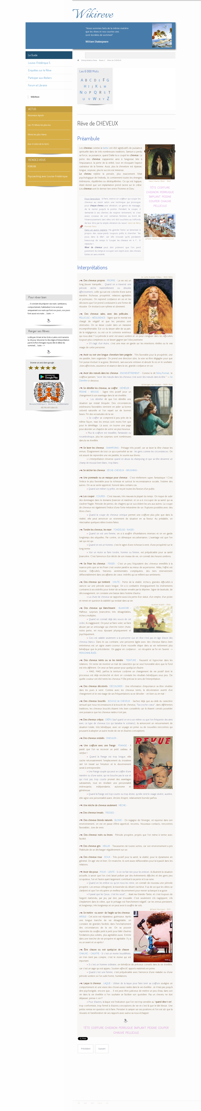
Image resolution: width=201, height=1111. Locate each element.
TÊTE (153, 187)
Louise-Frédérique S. (39, 62)
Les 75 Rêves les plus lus (39, 125)
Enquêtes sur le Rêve (39, 70)
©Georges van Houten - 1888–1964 (157, 384)
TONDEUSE (119, 529)
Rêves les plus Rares (37, 134)
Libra (52, 407)
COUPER (154, 201)
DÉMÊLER (124, 388)
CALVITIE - (96, 953)
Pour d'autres (95, 1001)
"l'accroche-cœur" (145, 704)
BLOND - (119, 820)
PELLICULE (160, 206)
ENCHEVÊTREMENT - (130, 373)
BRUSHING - (132, 470)
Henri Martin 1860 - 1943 (160, 181)
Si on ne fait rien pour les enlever (133, 872)
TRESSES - (110, 812)
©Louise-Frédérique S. (38, 404)
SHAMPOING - (113, 447)
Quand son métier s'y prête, (102, 488)
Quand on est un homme (101, 544)
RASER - (131, 529)
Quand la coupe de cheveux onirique (108, 514)
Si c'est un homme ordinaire (102, 964)
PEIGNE (166, 196)
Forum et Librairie (37, 85)
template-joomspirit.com (200, 1089)
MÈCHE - (123, 805)
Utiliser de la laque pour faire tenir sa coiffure (137, 983)
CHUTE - (117, 582)
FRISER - (112, 563)
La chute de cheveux (99, 597)
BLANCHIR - (125, 608)
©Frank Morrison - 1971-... (161, 909)
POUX (103, 872)
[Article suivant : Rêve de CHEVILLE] (102, 1049)
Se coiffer (94, 417)
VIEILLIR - (107, 846)
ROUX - (108, 857)
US (56, 407)
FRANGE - (123, 745)
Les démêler (97, 399)
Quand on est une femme (102, 533)
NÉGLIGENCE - (99, 317)
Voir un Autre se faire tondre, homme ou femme (114, 552)
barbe (105, 148)
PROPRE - (112, 280)
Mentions (52, 404)
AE (42, 407)
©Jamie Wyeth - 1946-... (162, 604)
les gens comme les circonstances (151, 451)
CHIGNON (152, 192)
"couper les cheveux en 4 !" (123, 240)
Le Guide (32, 55)
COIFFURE (163, 187)
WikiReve (35, 97)
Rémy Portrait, (163, 373)
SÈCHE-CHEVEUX (115, 470)
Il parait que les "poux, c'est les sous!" (107, 894)
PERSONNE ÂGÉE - (88, 653)
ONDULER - (112, 738)
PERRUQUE (167, 192)
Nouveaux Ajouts (36, 115)
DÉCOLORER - (116, 686)
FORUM (32, 166)
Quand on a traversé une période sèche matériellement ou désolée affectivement (105, 288)
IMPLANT (155, 196)
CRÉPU (108, 719)
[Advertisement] (49, 243)
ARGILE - (83, 916)
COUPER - (101, 496)
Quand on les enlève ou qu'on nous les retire (111, 883)
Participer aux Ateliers (40, 77)
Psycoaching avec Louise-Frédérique (47, 176)
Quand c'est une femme (101, 972)
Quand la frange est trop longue (107, 756)
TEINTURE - (132, 660)
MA (45, 407)
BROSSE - (96, 391)
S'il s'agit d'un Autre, (99, 343)
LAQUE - (107, 983)
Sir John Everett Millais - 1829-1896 (157, 277)
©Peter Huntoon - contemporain (159, 238)
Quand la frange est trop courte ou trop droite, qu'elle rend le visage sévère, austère (130, 794)
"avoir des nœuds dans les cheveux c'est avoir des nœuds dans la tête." (132, 377)
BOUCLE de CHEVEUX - (120, 701)
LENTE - (112, 872)
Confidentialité (63, 404)
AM (48, 407)
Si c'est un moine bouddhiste (116, 953)
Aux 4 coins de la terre (38, 144)
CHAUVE (166, 201)
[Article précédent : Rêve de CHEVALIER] (85, 1049)
